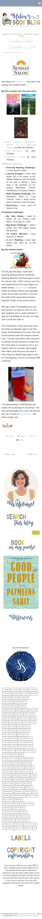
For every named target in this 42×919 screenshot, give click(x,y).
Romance (18, 799)
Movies (19, 783)
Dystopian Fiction (10, 759)
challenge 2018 (9, 730)
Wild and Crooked (15, 157)
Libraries (7, 779)
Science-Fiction (27, 804)
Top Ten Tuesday (30, 824)
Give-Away (29, 767)
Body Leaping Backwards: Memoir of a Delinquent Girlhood (21, 145)
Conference (30, 751)
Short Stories (18, 808)
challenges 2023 (9, 742)
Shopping (6, 808)
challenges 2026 (25, 746)
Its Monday (24, 775)
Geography (18, 767)
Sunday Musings (9, 816)
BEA (24, 710)
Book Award (29, 714)
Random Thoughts (18, 795)
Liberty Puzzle (21, 288)
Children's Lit (8, 751)
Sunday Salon (23, 816)
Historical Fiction (24, 771)
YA (35, 828)
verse (10, 828)
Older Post (32, 454)
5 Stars (34, 693)
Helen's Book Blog (27, 914)
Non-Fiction (18, 787)
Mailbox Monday (19, 779)
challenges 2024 (25, 742)
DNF (21, 755)
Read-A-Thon (32, 795)
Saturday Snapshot (10, 804)
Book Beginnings (9, 718)
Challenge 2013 (9, 726)
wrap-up (28, 828)
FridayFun (27, 763)
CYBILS (14, 755)
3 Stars (24, 689)
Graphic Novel (9, 771)
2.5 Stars (15, 689)
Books (5, 34)
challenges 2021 (9, 738)
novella (29, 787)
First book (16, 763)
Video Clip (19, 828)
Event (22, 759)
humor (15, 775)
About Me (6, 698)
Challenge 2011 (15, 722)
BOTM (5, 722)
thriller (18, 824)
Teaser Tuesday (22, 820)
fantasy (6, 763)
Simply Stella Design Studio (26, 916)
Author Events (20, 702)
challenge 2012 (29, 722)
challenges (22, 734)
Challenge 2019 (16, 34)
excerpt (30, 759)
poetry (6, 795)
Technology (8, 824)
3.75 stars (7, 693)
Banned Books (8, 710)
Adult (15, 698)
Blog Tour (33, 710)
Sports (24, 812)
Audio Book (7, 702)
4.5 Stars (25, 693)
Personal (28, 34)
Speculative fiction (10, 812)
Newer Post (9, 454)
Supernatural (8, 820)
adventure (24, 698)
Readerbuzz (20, 82)
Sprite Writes (25, 414)
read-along (7, 799)
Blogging (18, 714)
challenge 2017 (23, 726)
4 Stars (16, 693)
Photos (28, 791)
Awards (22, 706)
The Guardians (14, 151)
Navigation (7, 787)
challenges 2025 (9, 746)
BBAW (19, 710)
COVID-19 (6, 755)
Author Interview (10, 706)
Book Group (23, 718)
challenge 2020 (9, 734)
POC (34, 791)
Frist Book (7, 767)
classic (20, 751)
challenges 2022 (25, 738)
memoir (31, 779)
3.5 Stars (32, 689)
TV (4, 828)
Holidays (6, 775)
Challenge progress (11, 164)
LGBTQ (33, 775)
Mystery (27, 783)
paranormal (8, 791)
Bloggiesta (7, 714)
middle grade (8, 783)
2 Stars (6, 689)
